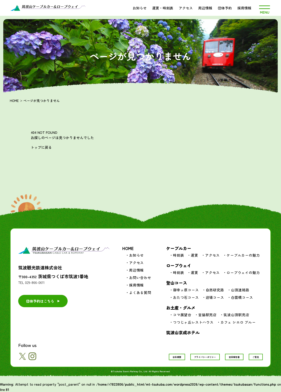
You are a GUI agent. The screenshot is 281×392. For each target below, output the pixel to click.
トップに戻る (41, 147)
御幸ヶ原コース (186, 289)
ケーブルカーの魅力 (243, 255)
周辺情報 (205, 8)
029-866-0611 (35, 282)
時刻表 (178, 255)
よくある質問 (140, 292)
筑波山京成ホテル (183, 332)
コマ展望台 (182, 314)
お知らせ (140, 8)
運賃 (194, 255)
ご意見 (255, 357)
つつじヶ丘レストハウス (193, 322)
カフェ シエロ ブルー (238, 322)
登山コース (176, 283)
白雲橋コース (242, 297)
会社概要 (177, 357)
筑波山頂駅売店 (236, 314)
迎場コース (215, 297)
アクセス (186, 8)
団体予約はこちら (40, 301)
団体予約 (225, 8)
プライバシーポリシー (205, 357)
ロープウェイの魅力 (243, 272)
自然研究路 (215, 289)
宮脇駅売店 (207, 314)
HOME (14, 100)
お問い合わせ (140, 277)
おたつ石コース (186, 297)
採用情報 (244, 8)
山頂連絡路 (240, 289)
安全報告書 (234, 357)
